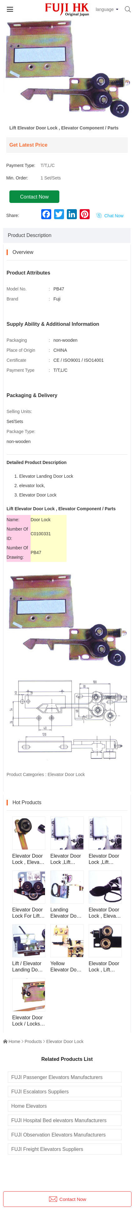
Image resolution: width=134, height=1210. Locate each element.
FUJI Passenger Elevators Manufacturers (57, 1077)
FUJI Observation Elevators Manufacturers (58, 1134)
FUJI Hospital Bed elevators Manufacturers (59, 1120)
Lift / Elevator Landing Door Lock (27, 967)
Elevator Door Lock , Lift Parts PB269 (104, 967)
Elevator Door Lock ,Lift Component (65, 859)
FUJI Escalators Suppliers (40, 1091)
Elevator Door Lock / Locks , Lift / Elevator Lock (27, 1021)
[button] (67, 114)
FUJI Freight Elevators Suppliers (47, 1149)
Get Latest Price (28, 145)
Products (33, 1041)
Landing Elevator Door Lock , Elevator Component (66, 913)
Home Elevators (29, 1106)
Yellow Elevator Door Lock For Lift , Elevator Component (65, 967)
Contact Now (34, 196)
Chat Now (110, 215)
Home (14, 1041)
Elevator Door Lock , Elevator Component (28, 859)
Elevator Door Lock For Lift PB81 (27, 913)
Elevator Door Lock (66, 774)
